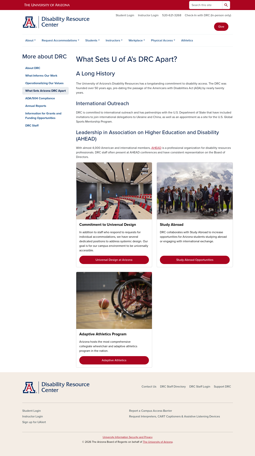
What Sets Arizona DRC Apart (45, 91)
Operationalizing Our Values (44, 83)
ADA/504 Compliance (40, 98)
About (29, 40)
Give (221, 27)
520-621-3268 (171, 15)
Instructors (113, 40)
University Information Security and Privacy (128, 437)
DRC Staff (32, 125)
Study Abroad (171, 224)
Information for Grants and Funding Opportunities (43, 116)
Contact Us (149, 386)
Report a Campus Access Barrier (150, 411)
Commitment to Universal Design (107, 224)
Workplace (136, 40)
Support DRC (222, 386)
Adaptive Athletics (114, 360)
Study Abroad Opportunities (194, 260)
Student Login (125, 15)
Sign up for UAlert (34, 422)
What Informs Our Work (41, 76)
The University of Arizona (158, 442)
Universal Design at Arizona (114, 260)
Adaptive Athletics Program (102, 334)
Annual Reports (35, 106)
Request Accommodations (59, 40)
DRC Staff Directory (173, 386)
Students (91, 40)
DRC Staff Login (199, 386)
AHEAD (156, 148)
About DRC (32, 68)
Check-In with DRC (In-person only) (208, 15)
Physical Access (162, 40)
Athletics (187, 40)
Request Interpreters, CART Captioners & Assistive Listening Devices (174, 416)
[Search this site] (205, 5)
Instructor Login (148, 15)
